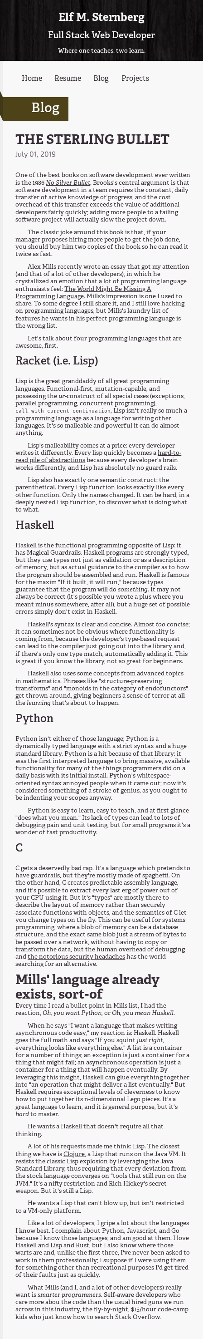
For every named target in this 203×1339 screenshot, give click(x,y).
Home (32, 79)
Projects (135, 79)
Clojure (74, 1154)
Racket (33, 362)
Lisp (84, 362)
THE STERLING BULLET (92, 140)
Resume (67, 79)
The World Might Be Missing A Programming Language (83, 293)
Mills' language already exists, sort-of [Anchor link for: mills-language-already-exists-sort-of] (87, 988)
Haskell (34, 526)
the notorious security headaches (76, 957)
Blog (101, 79)
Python (34, 719)
